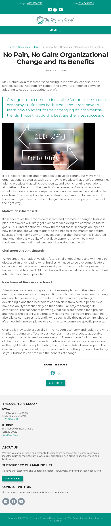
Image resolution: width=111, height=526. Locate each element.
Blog (35, 47)
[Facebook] (55, 10)
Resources (24, 47)
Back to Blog (55, 383)
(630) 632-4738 (10, 435)
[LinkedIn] (49, 10)
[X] (59, 373)
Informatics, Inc (95, 518)
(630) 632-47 (33, 3)
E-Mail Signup (12, 478)
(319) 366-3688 (86, 3)
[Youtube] (61, 10)
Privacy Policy (55, 521)
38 (41, 3)
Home (11, 47)
